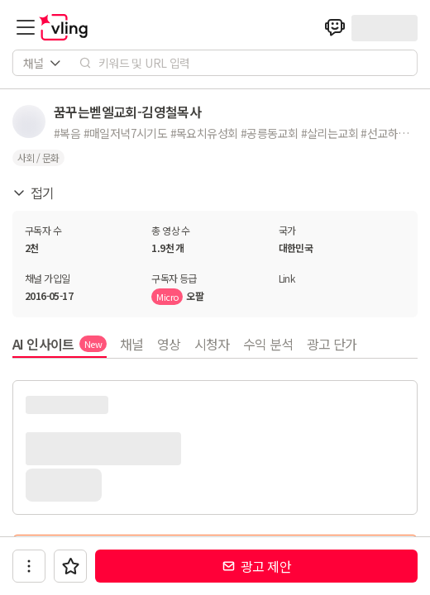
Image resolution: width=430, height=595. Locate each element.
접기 (33, 192)
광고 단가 (332, 344)
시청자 (212, 344)
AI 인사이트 (59, 344)
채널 (132, 344)
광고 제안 (256, 566)
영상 (169, 344)
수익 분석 (268, 344)
